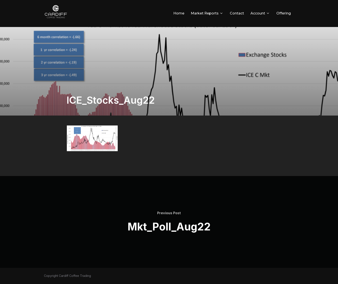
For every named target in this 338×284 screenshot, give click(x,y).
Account (260, 13)
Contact (237, 13)
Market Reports (207, 13)
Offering (283, 13)
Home (178, 13)
